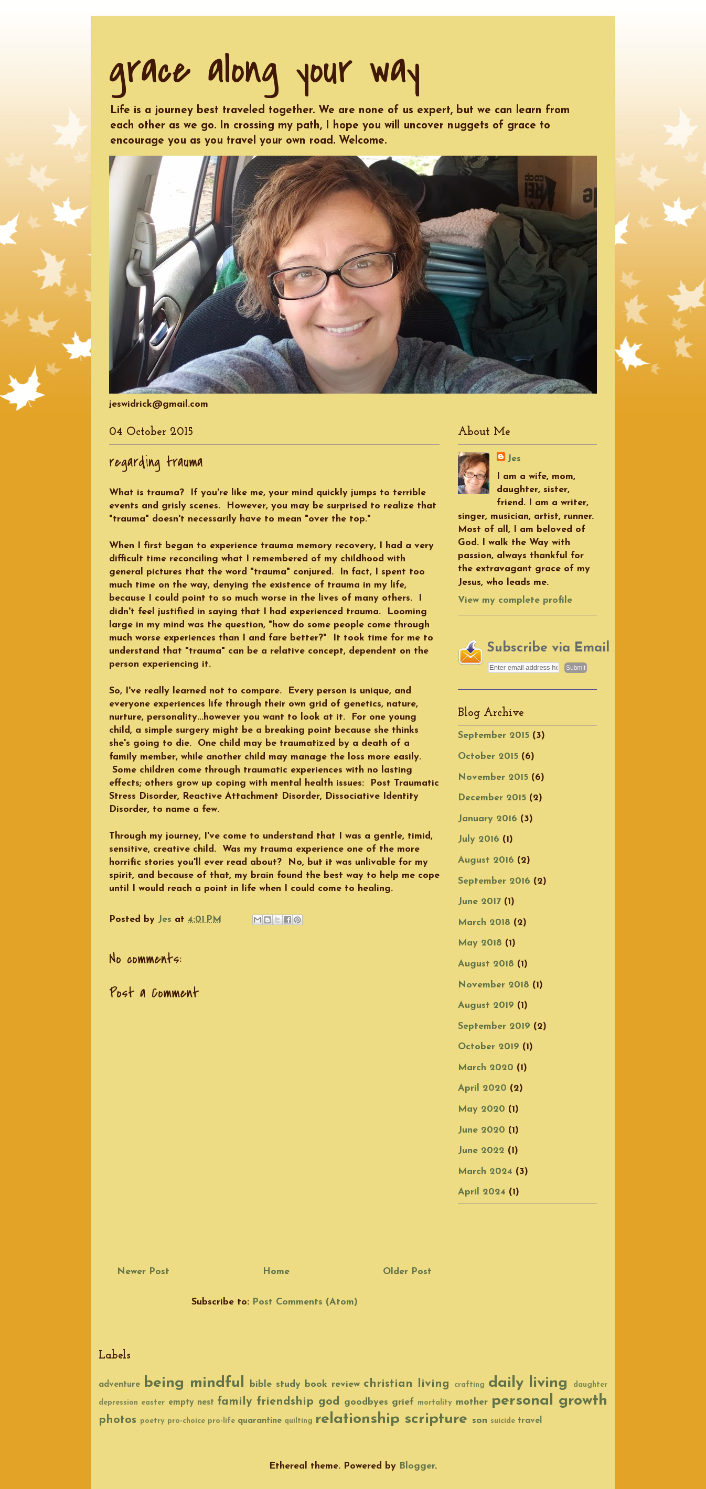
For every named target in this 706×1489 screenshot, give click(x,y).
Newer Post (143, 1272)
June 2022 (481, 1151)
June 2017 (479, 902)
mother (472, 1402)
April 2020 (482, 1088)
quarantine (260, 1421)
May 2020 (481, 1109)
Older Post (407, 1272)
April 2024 (482, 1192)
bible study (275, 1384)
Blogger (417, 1466)
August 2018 (486, 964)
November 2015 (493, 777)
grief (403, 1402)
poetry (152, 1421)
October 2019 (488, 1047)
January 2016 (487, 819)
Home (276, 1272)
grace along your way (264, 69)
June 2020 (481, 1130)
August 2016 (486, 860)
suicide (502, 1421)
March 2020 (486, 1068)
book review (332, 1384)
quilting (298, 1421)
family (234, 1401)
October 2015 (488, 757)
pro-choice (186, 1421)
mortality (435, 1403)
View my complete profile (515, 600)
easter (153, 1403)
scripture (435, 1419)
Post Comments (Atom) (305, 1302)
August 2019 (486, 1005)
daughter (590, 1385)
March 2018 (484, 923)
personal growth (549, 1400)
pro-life (221, 1421)
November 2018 (493, 985)
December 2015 (492, 798)
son (479, 1421)
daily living (528, 1382)
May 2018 (480, 943)
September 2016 (494, 881)
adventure (119, 1385)
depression (118, 1403)
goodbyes (366, 1402)
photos (117, 1420)
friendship (285, 1401)
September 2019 (494, 1026)
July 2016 (478, 839)
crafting (469, 1385)
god (329, 1401)
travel (530, 1421)
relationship (357, 1419)
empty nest (191, 1402)
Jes (514, 459)
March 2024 (485, 1172)
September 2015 (493, 736)
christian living (406, 1383)
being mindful (194, 1382)
